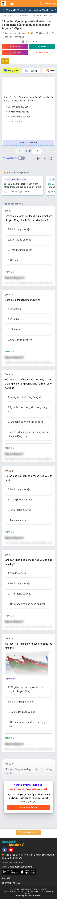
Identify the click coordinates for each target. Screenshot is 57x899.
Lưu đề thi (42, 52)
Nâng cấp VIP (28, 807)
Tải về (42, 46)
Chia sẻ (15, 46)
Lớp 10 (4, 16)
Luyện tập (31, 70)
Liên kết (7, 878)
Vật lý (12, 16)
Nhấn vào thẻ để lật (28, 142)
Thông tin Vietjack (12, 883)
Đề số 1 (5, 61)
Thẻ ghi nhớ (11, 70)
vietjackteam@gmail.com (20, 866)
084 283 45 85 (16, 862)
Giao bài (14, 52)
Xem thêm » (11, 679)
